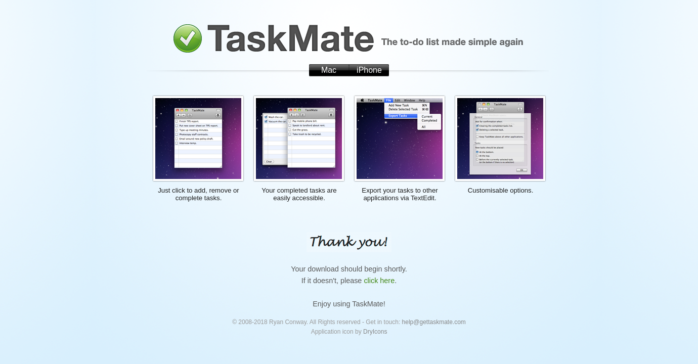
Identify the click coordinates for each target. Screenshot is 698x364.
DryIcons (375, 331)
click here (379, 281)
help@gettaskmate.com (434, 322)
